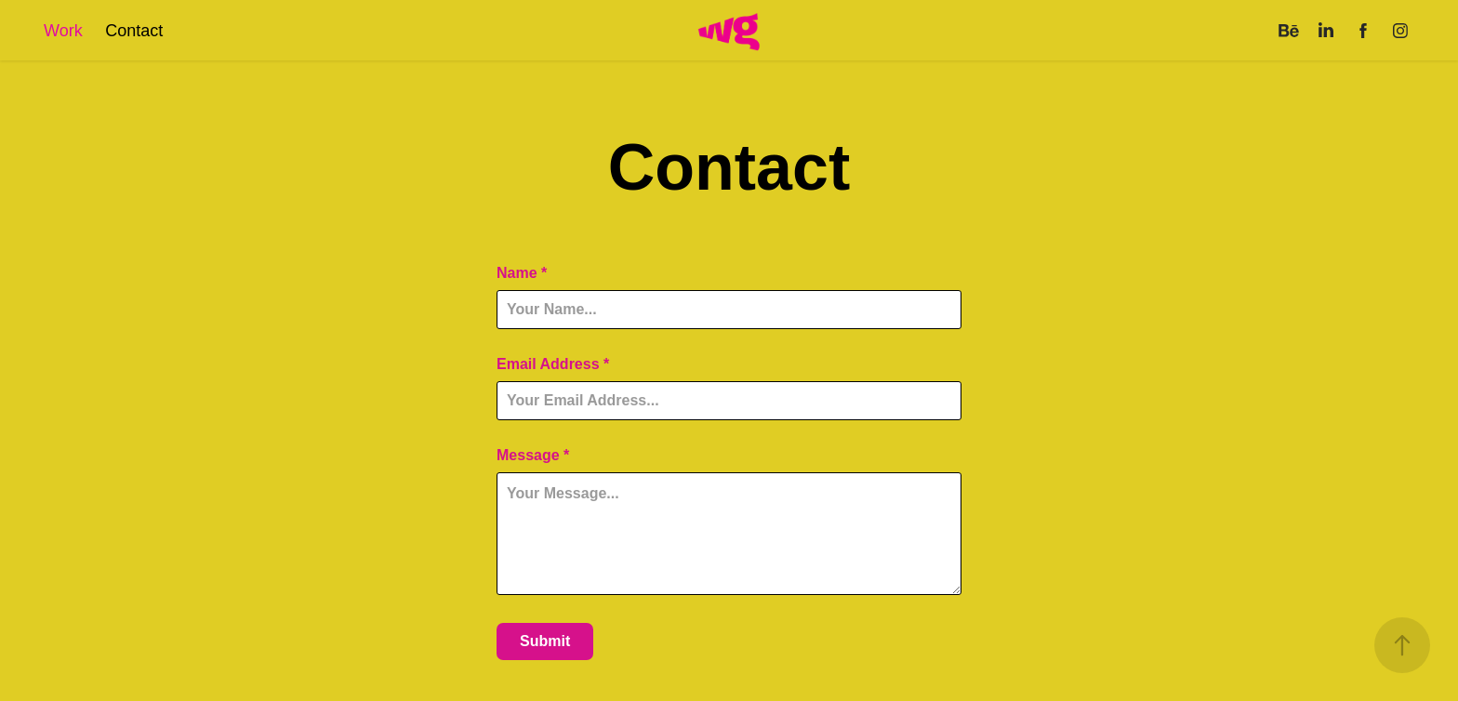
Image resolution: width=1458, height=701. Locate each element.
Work (63, 30)
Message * (533, 455)
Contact (134, 30)
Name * (522, 273)
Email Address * (553, 364)
